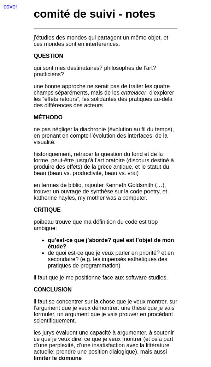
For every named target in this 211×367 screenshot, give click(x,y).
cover (10, 7)
